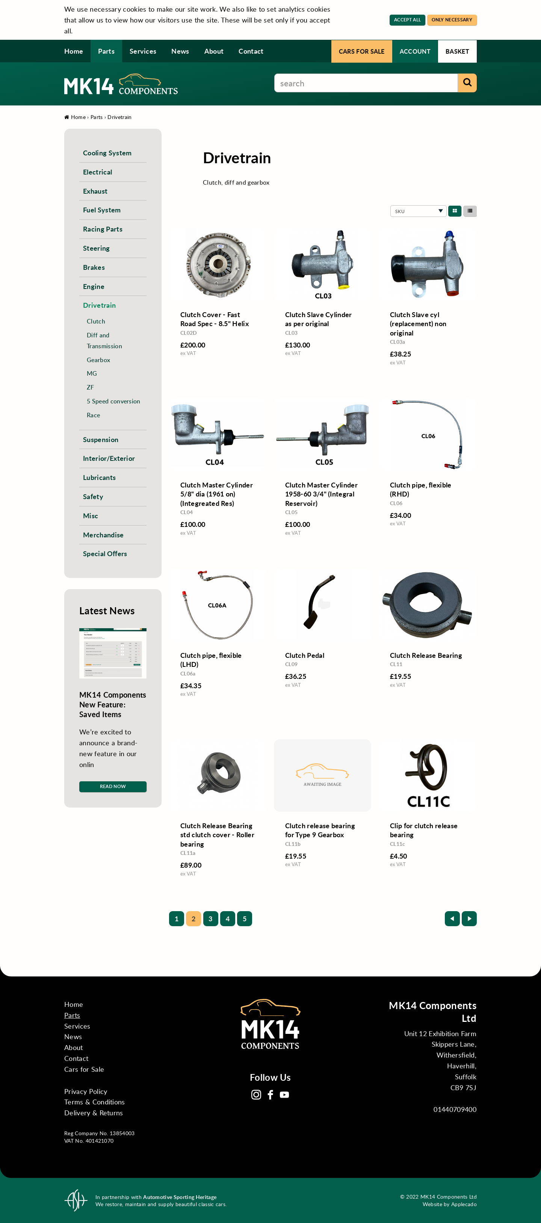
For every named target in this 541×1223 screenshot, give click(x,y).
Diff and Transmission (104, 340)
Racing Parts (102, 228)
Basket (457, 51)
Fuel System (102, 209)
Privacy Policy (85, 1091)
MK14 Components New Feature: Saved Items (113, 704)
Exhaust (95, 191)
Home (73, 51)
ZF (90, 387)
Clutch (96, 321)
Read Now (113, 786)
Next (469, 918)
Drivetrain (119, 116)
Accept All (407, 20)
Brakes (94, 267)
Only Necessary (452, 20)
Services (143, 51)
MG (92, 373)
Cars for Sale (362, 51)
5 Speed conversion (114, 401)
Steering (96, 248)
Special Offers (105, 553)
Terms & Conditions (94, 1101)
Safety (93, 496)
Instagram (256, 1095)
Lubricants (99, 477)
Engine (93, 286)
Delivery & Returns (93, 1112)
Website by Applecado (450, 1204)
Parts (106, 51)
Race (93, 415)
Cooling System (107, 152)
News (180, 51)
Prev (452, 918)
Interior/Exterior (109, 458)
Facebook (270, 1095)
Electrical (97, 171)
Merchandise (103, 534)
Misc (90, 515)
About (214, 51)
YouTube (284, 1095)
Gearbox (98, 359)
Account (415, 51)
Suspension (100, 439)
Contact (251, 51)
